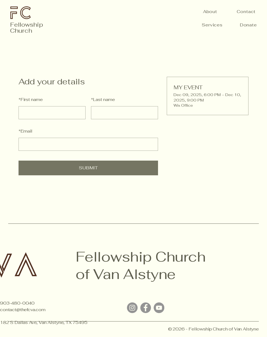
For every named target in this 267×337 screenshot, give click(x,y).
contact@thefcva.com (22, 310)
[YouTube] (159, 307)
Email (25, 131)
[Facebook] (145, 307)
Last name (103, 99)
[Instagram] (132, 307)
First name (31, 99)
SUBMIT (88, 168)
